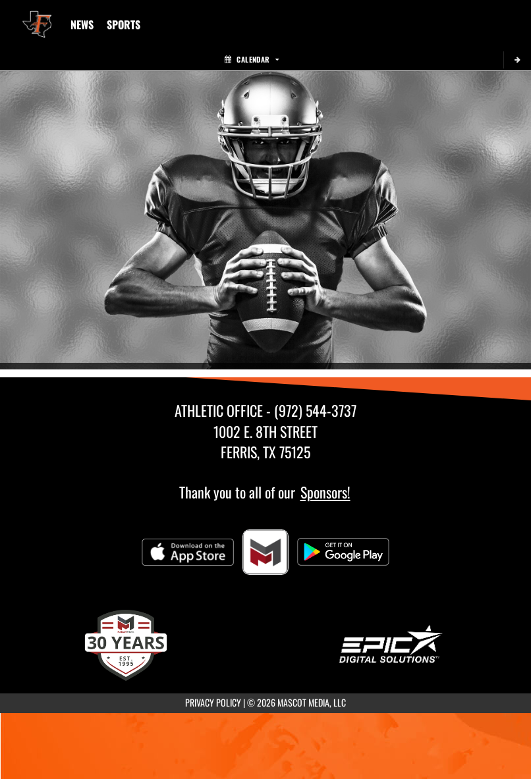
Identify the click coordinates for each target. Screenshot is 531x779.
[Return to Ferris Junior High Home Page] (37, 16)
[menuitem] (82, 24)
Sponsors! (325, 491)
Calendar (252, 59)
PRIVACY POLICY (213, 702)
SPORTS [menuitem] (123, 24)
